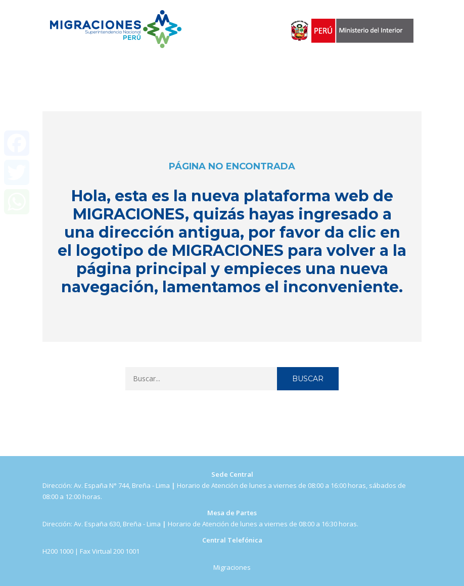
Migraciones (232, 567)
